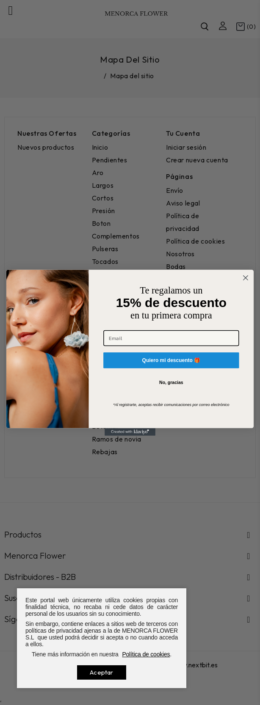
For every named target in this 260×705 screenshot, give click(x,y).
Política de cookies (146, 654)
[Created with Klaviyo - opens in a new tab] (130, 432)
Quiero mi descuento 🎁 (171, 359)
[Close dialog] (245, 277)
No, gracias (171, 382)
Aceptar (101, 672)
